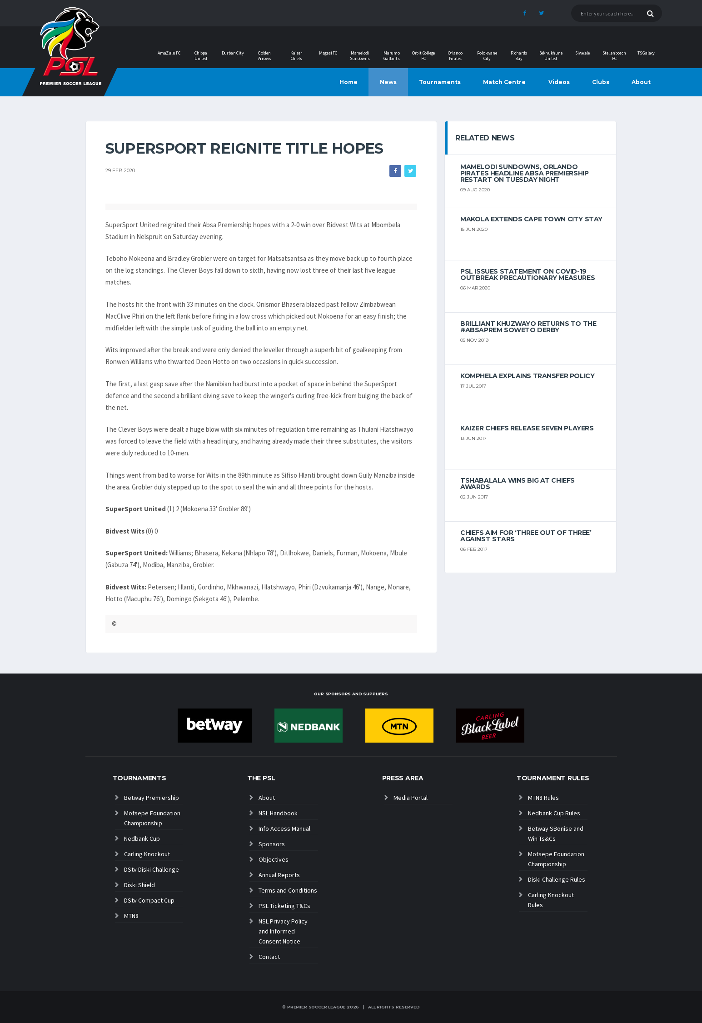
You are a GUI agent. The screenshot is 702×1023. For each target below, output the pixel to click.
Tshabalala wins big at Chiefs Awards (517, 483)
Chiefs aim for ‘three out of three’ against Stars (525, 536)
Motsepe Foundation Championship (152, 818)
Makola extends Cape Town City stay (531, 219)
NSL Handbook (278, 813)
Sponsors (272, 844)
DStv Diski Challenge (151, 869)
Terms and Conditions (288, 890)
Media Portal (410, 797)
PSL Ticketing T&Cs (284, 906)
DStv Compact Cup (149, 900)
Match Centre (504, 82)
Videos (559, 82)
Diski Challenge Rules (556, 879)
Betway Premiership (151, 797)
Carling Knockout (147, 854)
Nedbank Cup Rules (554, 813)
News (388, 82)
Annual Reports (279, 875)
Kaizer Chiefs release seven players (526, 428)
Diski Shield (139, 885)
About (641, 82)
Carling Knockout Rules (551, 900)
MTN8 (131, 916)
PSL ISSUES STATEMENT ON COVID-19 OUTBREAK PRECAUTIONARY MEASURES (527, 274)
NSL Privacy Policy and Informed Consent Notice (283, 931)
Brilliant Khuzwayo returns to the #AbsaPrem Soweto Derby (528, 326)
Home (348, 82)
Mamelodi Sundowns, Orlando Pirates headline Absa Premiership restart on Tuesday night (524, 173)
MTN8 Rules (543, 797)
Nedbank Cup (142, 838)
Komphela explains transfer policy (527, 376)
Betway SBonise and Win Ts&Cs (555, 833)
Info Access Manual (284, 828)
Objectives (274, 859)
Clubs (600, 82)
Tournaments (440, 82)
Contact (269, 957)
